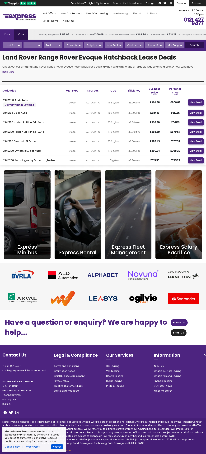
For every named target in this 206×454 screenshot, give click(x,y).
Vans (21, 34)
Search (194, 45)
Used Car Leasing (97, 13)
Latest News (135, 3)
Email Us (175, 333)
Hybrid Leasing (114, 381)
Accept (57, 446)
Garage (150, 3)
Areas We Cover (163, 391)
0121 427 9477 (193, 22)
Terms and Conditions (66, 366)
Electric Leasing (114, 376)
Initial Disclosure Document (69, 376)
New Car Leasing (71, 13)
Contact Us (119, 3)
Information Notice (64, 371)
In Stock (152, 13)
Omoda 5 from (73, 34)
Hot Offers (49, 13)
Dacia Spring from (38, 34)
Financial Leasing (163, 381)
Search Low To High (82, 3)
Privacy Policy (61, 381)
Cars (7, 34)
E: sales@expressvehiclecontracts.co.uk (24, 370)
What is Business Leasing (167, 371)
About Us (68, 21)
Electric (137, 13)
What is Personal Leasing (167, 376)
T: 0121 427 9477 (11, 366)
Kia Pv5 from (148, 34)
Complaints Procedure (66, 391)
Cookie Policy (12, 446)
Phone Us (176, 322)
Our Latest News (163, 386)
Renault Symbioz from (112, 34)
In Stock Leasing (115, 386)
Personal (181, 3)
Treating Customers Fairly (68, 386)
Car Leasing (112, 366)
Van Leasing (120, 13)
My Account (103, 3)
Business (196, 3)
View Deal (196, 102)
